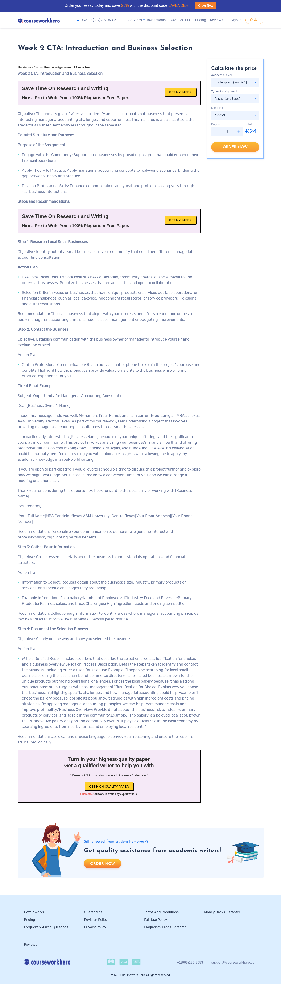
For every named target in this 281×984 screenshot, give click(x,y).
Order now (235, 147)
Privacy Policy (95, 927)
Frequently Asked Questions (46, 927)
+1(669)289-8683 (190, 962)
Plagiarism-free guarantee (165, 927)
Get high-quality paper (109, 786)
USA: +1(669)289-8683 (96, 20)
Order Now (205, 5)
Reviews (216, 20)
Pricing (200, 20)
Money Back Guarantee (222, 912)
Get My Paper (180, 92)
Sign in (234, 20)
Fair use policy (155, 919)
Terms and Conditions (161, 912)
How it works (156, 20)
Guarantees (93, 912)
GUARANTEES (180, 20)
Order (254, 20)
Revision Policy (96, 919)
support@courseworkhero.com (234, 962)
